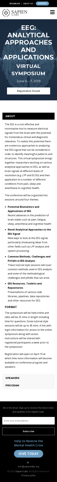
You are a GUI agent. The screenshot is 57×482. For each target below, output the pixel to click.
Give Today (29, 454)
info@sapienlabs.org (28, 466)
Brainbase (15, 4)
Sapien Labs (22, 471)
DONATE (42, 3)
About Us (28, 4)
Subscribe (28, 431)
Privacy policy (29, 475)
